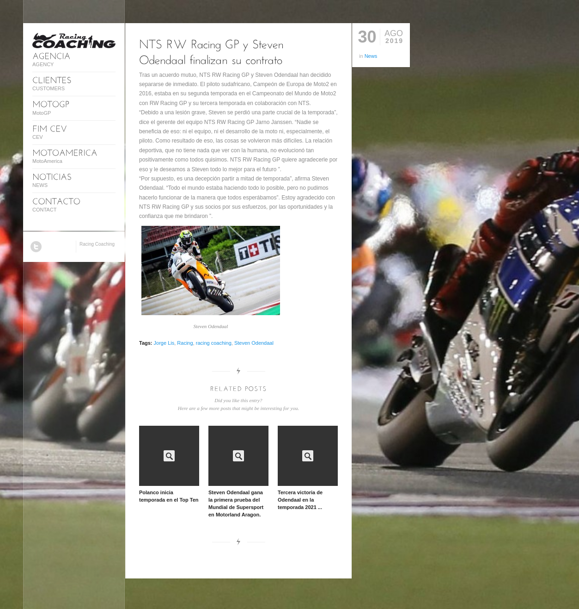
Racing (185, 343)
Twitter (36, 247)
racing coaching (214, 343)
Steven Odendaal (254, 343)
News (371, 56)
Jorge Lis (164, 343)
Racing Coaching (97, 244)
